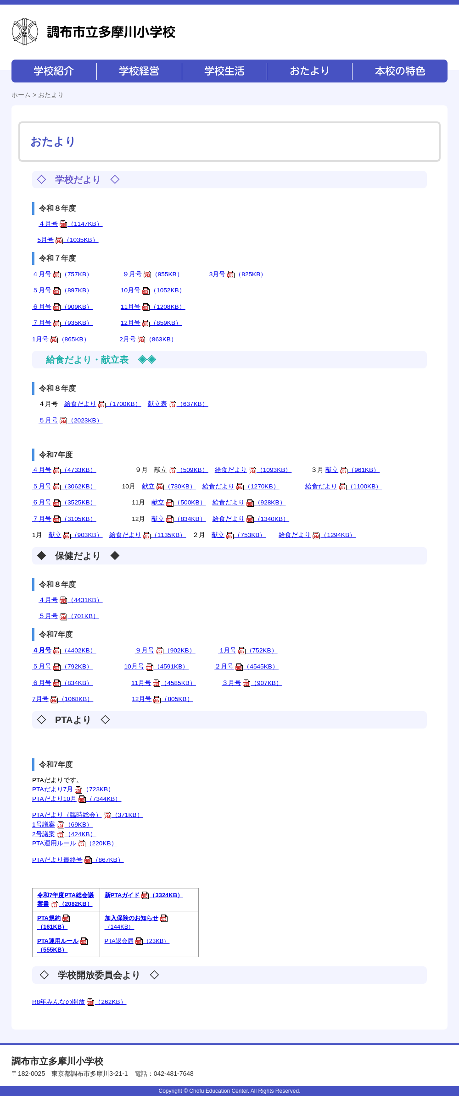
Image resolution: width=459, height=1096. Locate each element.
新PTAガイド (144, 895)
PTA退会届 (137, 940)
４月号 (71, 223)
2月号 (148, 339)
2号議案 (64, 834)
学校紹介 (53, 71)
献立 (352, 469)
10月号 (153, 290)
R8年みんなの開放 (79, 1001)
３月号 (252, 683)
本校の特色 (399, 71)
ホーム (21, 95)
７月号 (62, 322)
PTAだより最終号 (78, 859)
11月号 (153, 306)
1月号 (61, 339)
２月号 (246, 666)
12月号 (151, 322)
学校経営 (138, 71)
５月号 (62, 290)
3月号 (238, 274)
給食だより (102, 403)
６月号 (62, 306)
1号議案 (62, 824)
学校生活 (223, 71)
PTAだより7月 (73, 789)
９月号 (153, 274)
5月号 (67, 239)
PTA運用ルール (75, 843)
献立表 (178, 403)
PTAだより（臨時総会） (87, 814)
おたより (308, 71)
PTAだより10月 (76, 798)
